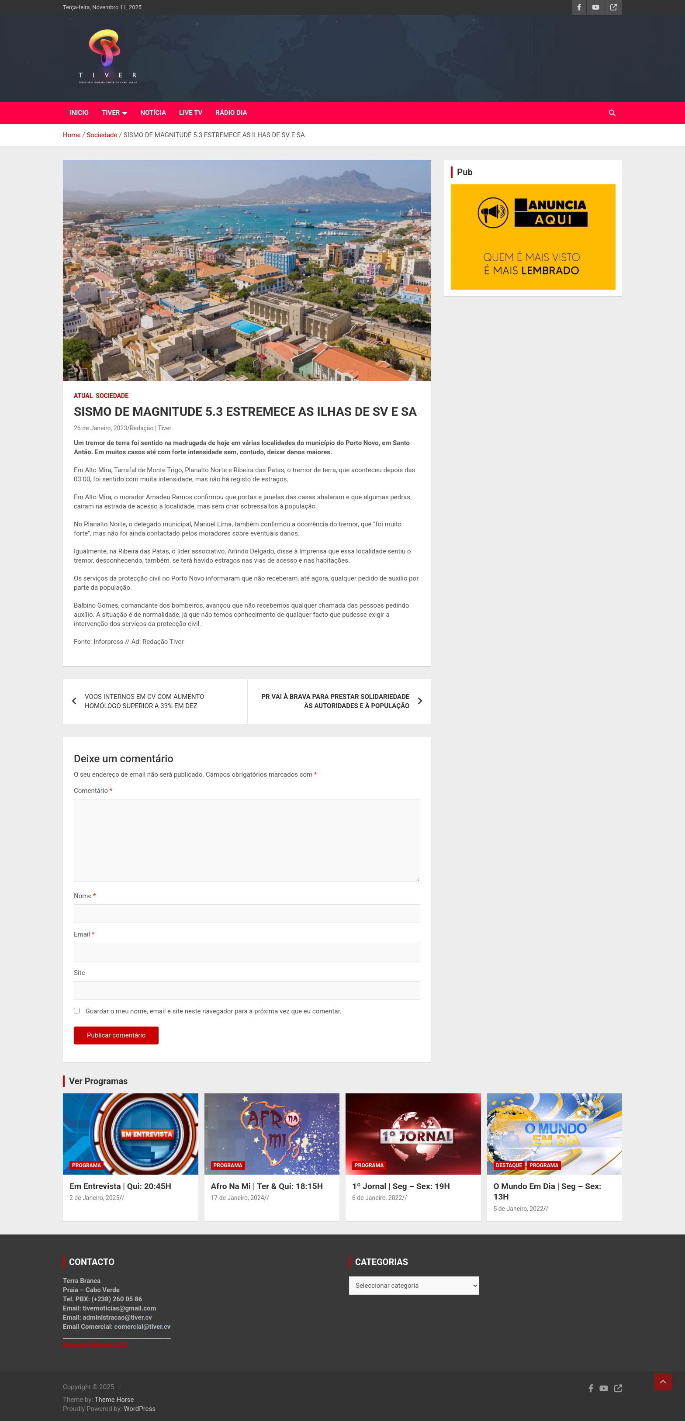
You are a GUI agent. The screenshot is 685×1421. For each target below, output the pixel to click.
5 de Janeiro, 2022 (518, 1208)
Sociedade (112, 395)
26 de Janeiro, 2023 (100, 428)
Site (79, 973)
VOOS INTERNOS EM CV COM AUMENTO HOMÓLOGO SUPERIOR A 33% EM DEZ (144, 701)
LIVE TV (190, 113)
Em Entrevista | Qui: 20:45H (120, 1186)
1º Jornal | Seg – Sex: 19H (401, 1186)
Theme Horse (114, 1400)
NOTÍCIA (153, 113)
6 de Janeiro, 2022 (377, 1197)
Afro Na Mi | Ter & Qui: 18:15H (267, 1186)
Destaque (509, 1165)
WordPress (140, 1409)
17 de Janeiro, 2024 (237, 1197)
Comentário (93, 791)
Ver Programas (98, 1081)
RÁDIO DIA (231, 113)
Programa (86, 1165)
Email (84, 934)
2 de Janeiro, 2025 (94, 1197)
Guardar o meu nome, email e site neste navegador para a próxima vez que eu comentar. (214, 1011)
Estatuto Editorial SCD (95, 1345)
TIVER (111, 113)
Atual (83, 395)
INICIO (79, 113)
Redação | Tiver (150, 428)
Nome (85, 896)
